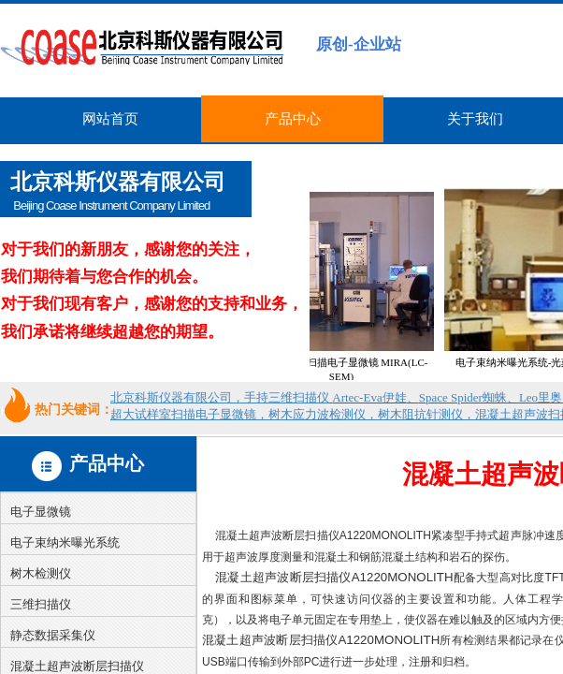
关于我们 (475, 118)
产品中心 (293, 118)
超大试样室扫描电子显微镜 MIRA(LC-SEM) (355, 369)
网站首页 (110, 118)
